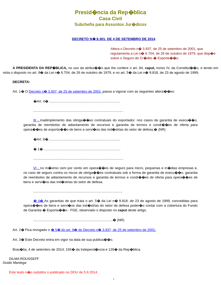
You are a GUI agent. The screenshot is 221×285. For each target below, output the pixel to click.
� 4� (38, 201)
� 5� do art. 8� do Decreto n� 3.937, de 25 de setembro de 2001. (103, 230)
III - (36, 120)
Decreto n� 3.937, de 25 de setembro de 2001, (66, 91)
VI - (36, 168)
